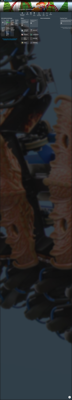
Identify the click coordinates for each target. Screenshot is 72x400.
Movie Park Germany (22, 10)
